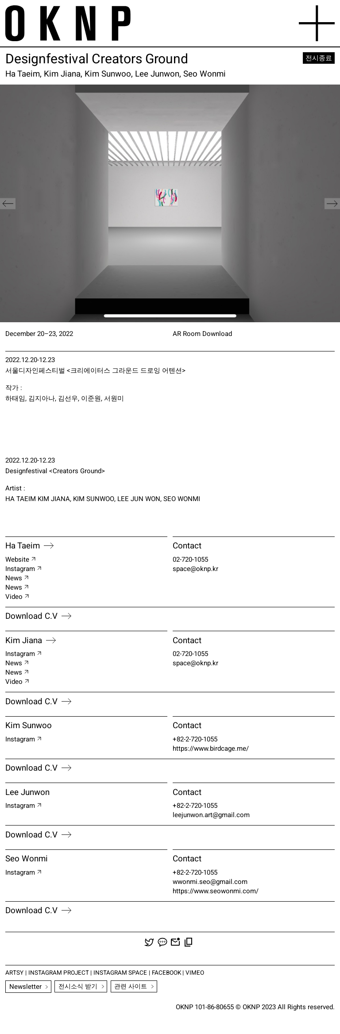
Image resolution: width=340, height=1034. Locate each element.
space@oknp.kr (195, 569)
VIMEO (194, 972)
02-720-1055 (190, 559)
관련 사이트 (134, 987)
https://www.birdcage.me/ (211, 748)
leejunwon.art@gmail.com (211, 815)
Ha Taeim (22, 546)
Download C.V (31, 616)
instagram (20, 739)
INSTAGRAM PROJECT (58, 972)
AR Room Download (202, 334)
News (13, 578)
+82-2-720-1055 (195, 739)
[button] (332, 203)
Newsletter (25, 987)
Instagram (20, 569)
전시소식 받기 (79, 987)
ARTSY (14, 972)
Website (17, 559)
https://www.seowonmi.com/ (216, 891)
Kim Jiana (23, 640)
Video (14, 597)
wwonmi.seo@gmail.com (210, 882)
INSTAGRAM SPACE (120, 972)
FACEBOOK (166, 972)
